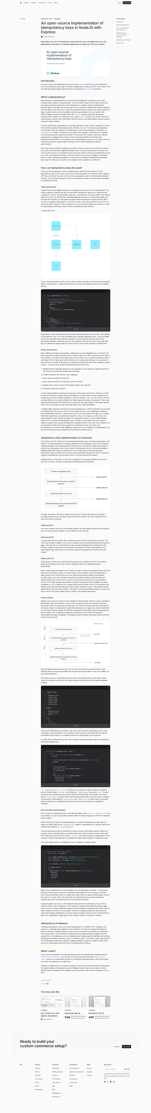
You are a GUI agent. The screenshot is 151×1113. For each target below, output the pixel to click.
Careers (89, 1075)
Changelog (73, 1079)
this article (88, 89)
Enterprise (55, 1068)
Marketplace (56, 1093)
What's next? (120, 43)
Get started (127, 2)
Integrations (39, 1089)
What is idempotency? (122, 25)
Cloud (37, 1082)
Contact (55, 1075)
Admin (37, 1072)
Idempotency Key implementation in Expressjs (121, 35)
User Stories (56, 1079)
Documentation (75, 1068)
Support (89, 1072)
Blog (22, 19)
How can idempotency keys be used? (122, 29)
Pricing (50, 2)
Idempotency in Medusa (123, 40)
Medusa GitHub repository (50, 957)
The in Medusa (54, 790)
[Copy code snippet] (108, 291)
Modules (38, 1075)
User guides (56, 1082)
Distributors (56, 1097)
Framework (38, 1079)
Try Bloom (117, 1046)
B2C (53, 1089)
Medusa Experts (57, 1072)
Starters (37, 1068)
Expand (75, 329)
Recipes (72, 1075)
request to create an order (96, 813)
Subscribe (127, 1069)
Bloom (56, 2)
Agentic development (77, 1072)
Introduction (119, 22)
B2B (53, 1086)
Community (73, 1082)
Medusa (82, 84)
